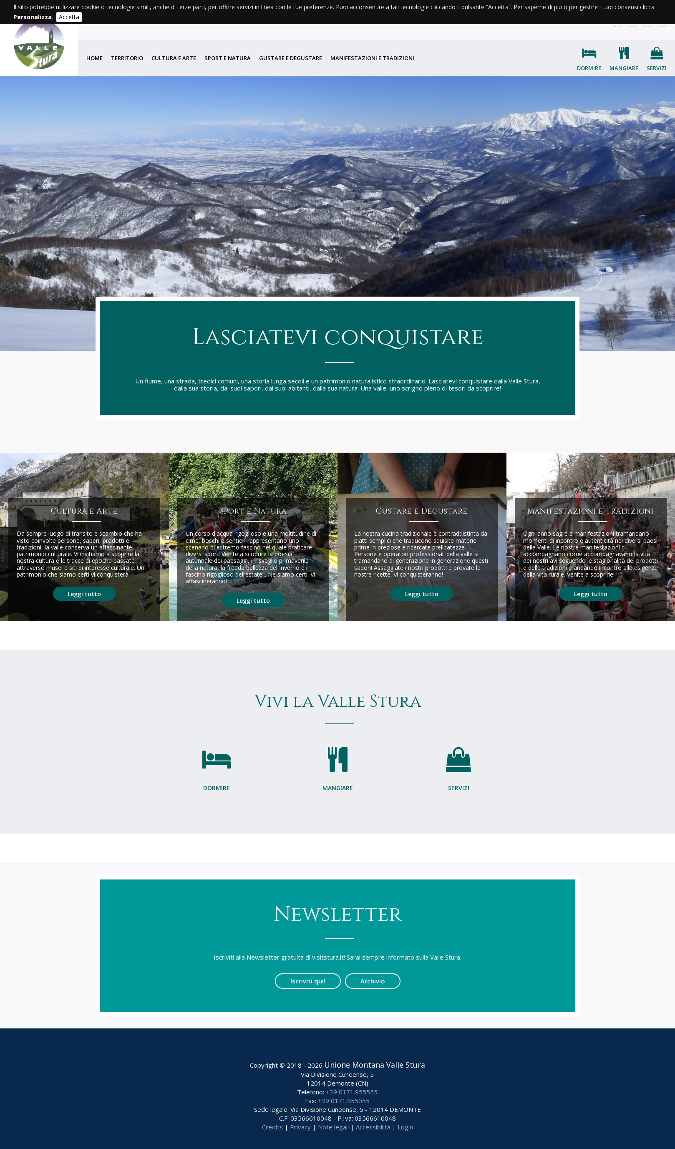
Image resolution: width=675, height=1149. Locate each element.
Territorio (127, 58)
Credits (272, 1127)
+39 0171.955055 (344, 1100)
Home (94, 58)
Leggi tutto (84, 593)
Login (405, 1127)
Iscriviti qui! (307, 981)
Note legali (333, 1127)
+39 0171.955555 (352, 1092)
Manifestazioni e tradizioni (372, 58)
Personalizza (32, 17)
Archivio (372, 981)
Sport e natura (227, 58)
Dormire (589, 68)
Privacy (300, 1127)
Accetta (69, 17)
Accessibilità (373, 1127)
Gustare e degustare (290, 58)
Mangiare (624, 68)
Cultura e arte (173, 58)
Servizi (657, 68)
